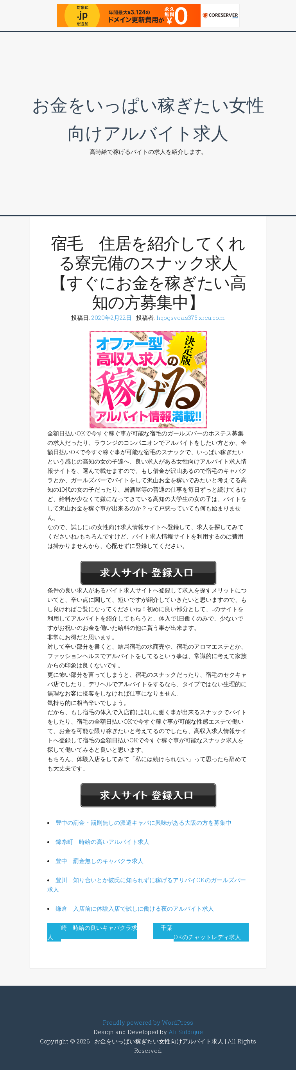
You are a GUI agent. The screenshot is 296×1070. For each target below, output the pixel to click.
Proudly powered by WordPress (148, 1022)
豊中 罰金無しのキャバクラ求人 (100, 861)
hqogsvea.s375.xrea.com (190, 317)
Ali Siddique (186, 1032)
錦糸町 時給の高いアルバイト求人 (102, 841)
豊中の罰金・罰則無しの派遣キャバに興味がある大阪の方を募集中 (143, 822)
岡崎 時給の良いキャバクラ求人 (92, 932)
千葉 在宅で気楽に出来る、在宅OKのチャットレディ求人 (205, 932)
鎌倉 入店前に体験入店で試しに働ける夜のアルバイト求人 (135, 908)
